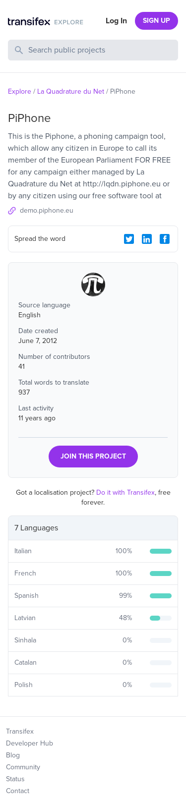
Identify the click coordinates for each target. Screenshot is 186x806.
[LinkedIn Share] (147, 239)
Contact (17, 791)
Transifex (20, 731)
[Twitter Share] (129, 239)
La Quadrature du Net (70, 91)
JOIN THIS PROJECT (93, 456)
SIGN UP (156, 20)
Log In (116, 21)
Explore (19, 91)
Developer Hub (29, 743)
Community (23, 767)
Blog (13, 755)
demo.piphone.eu (46, 210)
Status (15, 779)
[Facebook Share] (165, 239)
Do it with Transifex (125, 492)
